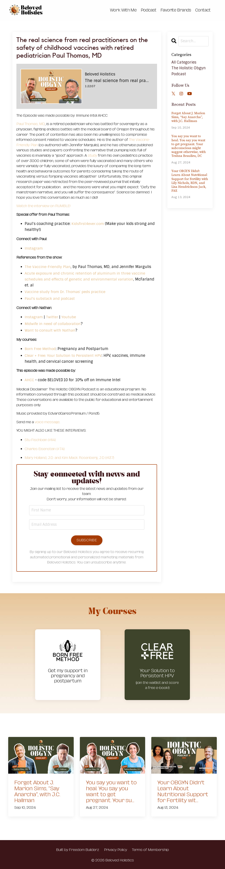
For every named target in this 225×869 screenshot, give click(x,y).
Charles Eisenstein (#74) (44, 448)
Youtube (70, 316)
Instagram (34, 248)
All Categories (183, 62)
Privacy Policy (115, 849)
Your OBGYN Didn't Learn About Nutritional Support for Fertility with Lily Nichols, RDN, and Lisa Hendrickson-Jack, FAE (189, 181)
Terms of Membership (150, 849)
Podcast (148, 10)
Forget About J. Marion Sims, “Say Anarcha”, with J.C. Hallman (188, 117)
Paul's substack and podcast (51, 298)
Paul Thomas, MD (30, 123)
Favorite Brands (176, 10)
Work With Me (123, 10)
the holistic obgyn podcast (188, 70)
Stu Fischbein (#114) (40, 439)
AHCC (29, 379)
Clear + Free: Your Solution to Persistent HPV (65, 355)
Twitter (53, 316)
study (92, 155)
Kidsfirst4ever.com (88, 223)
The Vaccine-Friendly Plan (48, 266)
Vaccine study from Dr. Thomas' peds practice (67, 291)
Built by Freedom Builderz (77, 849)
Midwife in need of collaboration (54, 323)
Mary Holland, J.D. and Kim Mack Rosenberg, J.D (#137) (69, 457)
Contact (203, 10)
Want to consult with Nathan (51, 330)
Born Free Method (41, 348)
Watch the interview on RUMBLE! (43, 205)
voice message (47, 421)
